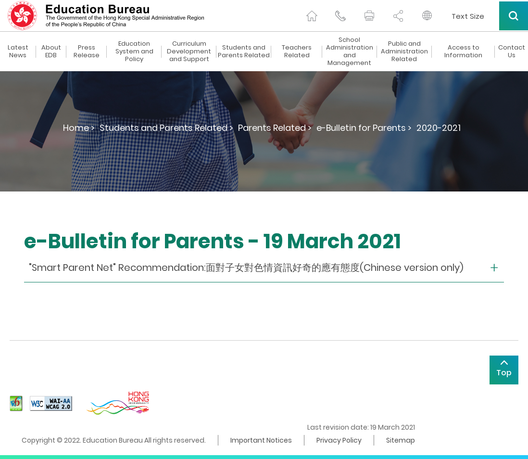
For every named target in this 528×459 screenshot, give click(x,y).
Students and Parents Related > (166, 128)
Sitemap (400, 440)
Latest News (18, 51)
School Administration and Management (349, 51)
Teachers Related (297, 51)
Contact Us (511, 51)
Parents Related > (275, 128)
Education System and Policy (134, 51)
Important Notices (261, 440)
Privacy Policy (339, 440)
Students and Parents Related (244, 51)
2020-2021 (438, 128)
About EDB (51, 51)
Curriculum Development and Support (189, 51)
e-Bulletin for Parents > (364, 128)
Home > (79, 128)
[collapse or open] (264, 267)
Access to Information (463, 51)
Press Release (87, 51)
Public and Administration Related (404, 51)
